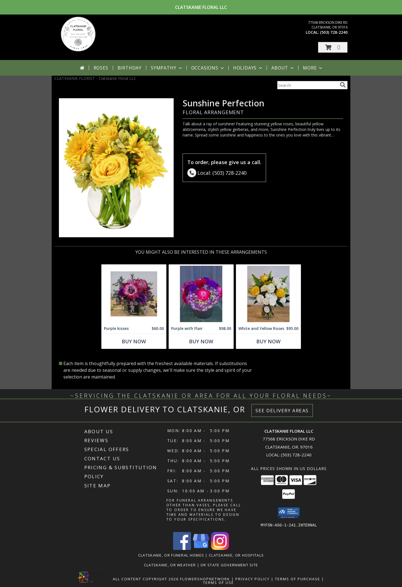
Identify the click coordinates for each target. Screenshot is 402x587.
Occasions (208, 68)
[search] (342, 85)
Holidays (248, 68)
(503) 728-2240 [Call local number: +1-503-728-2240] (334, 32)
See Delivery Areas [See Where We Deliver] (282, 410)
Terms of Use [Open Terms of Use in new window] (218, 582)
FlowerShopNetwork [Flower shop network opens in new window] (205, 578)
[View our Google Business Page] (201, 548)
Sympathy (167, 68)
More (313, 68)
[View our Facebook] (182, 548)
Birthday (130, 68)
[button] (333, 47)
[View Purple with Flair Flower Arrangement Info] (201, 294)
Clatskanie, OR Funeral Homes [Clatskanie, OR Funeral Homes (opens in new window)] (171, 554)
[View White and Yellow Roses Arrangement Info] (268, 294)
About (283, 68)
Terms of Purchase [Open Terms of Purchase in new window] (297, 578)
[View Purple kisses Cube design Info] (134, 294)
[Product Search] (307, 85)
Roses (101, 68)
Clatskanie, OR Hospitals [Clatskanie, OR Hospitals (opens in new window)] (236, 554)
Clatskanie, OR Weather (170, 564)
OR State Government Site (229, 564)
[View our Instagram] (220, 548)
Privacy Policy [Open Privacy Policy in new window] (252, 578)
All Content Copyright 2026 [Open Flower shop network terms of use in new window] (146, 578)
